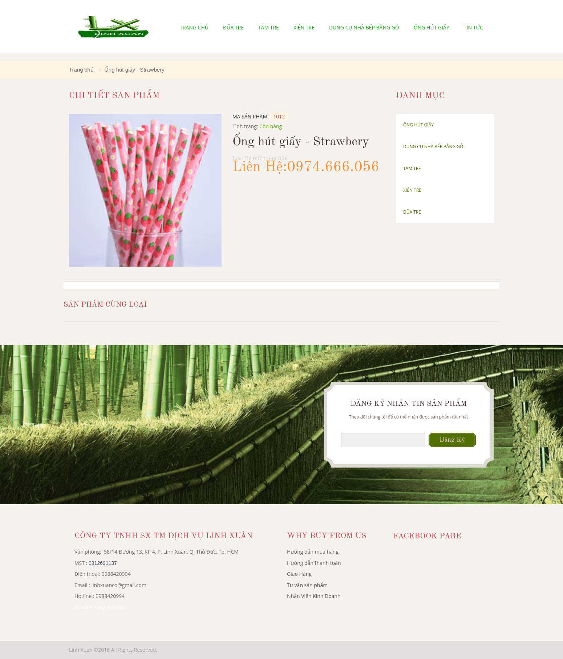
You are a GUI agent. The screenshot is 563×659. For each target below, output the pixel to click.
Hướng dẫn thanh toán (314, 562)
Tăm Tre (268, 27)
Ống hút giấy (431, 27)
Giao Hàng (299, 573)
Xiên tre (304, 27)
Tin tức (473, 27)
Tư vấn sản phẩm (307, 585)
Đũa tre (233, 27)
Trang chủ (194, 27)
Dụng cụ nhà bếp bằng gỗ (364, 27)
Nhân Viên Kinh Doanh (314, 596)
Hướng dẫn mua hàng (313, 551)
